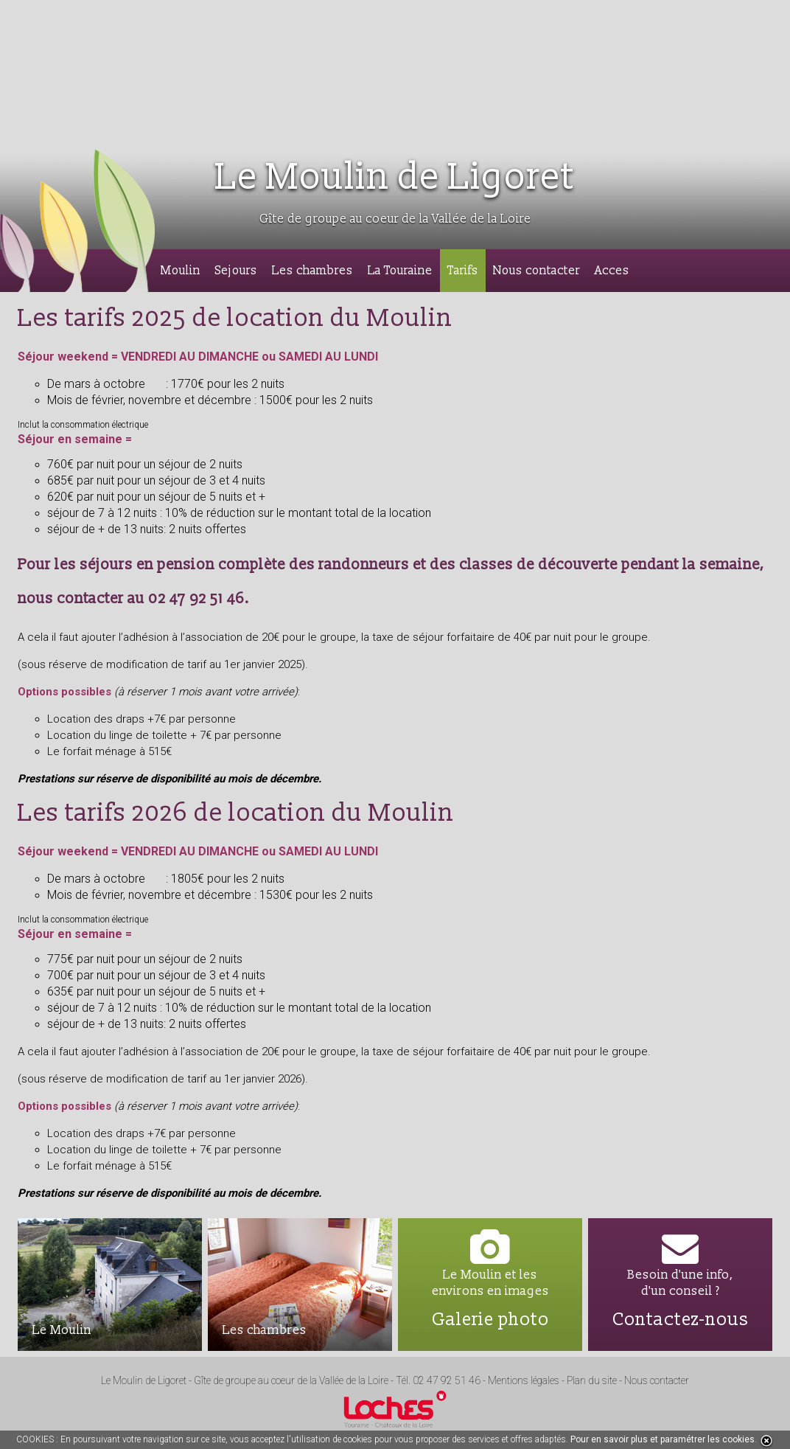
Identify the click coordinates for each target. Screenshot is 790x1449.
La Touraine (400, 270)
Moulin (180, 270)
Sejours (236, 270)
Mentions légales (523, 1380)
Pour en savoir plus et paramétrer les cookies (662, 1439)
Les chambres (312, 270)
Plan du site (593, 1380)
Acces (612, 270)
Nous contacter (536, 270)
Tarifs (462, 270)
